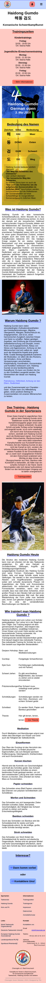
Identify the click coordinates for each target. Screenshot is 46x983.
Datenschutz (27, 911)
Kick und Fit (5, 907)
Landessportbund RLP (9, 940)
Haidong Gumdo (7, 903)
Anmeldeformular (29, 915)
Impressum (27, 907)
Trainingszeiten (24, 477)
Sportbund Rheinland (8, 943)
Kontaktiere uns (28, 924)
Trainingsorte (27, 903)
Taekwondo (5, 900)
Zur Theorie (33, 720)
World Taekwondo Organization (7, 925)
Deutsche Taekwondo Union (11, 930)
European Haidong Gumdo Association (10, 935)
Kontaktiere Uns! (24, 881)
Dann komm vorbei (24, 867)
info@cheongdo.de (38, 930)
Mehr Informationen (24, 82)
